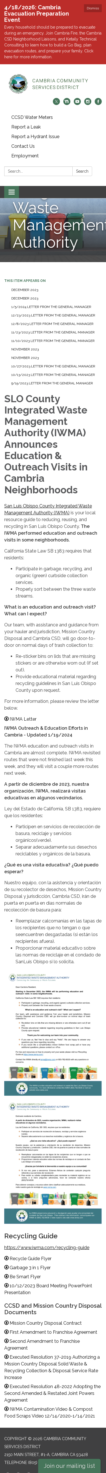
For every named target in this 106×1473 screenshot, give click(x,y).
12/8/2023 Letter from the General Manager (52, 316)
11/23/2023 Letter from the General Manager (53, 325)
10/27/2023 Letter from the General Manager (53, 359)
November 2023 (25, 342)
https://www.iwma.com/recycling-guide (46, 1240)
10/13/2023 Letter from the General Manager (53, 367)
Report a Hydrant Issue (35, 129)
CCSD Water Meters (32, 109)
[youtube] (77, 96)
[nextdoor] (66, 96)
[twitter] (56, 96)
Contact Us (23, 138)
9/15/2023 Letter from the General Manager (52, 376)
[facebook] (98, 96)
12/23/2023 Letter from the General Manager (53, 308)
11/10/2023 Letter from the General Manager (53, 333)
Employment (25, 148)
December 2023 (24, 282)
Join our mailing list (69, 1466)
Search (82, 163)
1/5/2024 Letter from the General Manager (51, 299)
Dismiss (93, 8)
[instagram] (87, 96)
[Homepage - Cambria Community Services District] (53, 76)
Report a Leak (26, 119)
